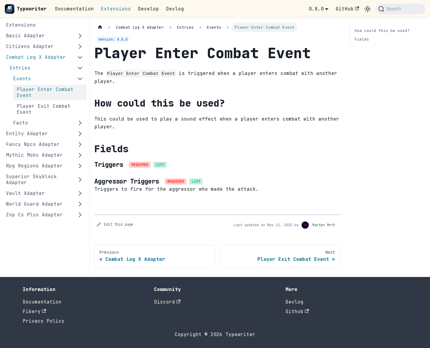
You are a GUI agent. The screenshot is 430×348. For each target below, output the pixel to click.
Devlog (175, 9)
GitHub (347, 9)
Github (297, 311)
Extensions (116, 9)
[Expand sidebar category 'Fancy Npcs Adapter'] (80, 144)
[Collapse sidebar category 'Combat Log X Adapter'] (80, 57)
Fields (362, 39)
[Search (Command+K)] (400, 9)
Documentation (74, 9)
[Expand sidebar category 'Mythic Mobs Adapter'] (80, 155)
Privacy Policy (43, 321)
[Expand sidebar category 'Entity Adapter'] (80, 133)
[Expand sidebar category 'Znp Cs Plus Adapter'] (80, 215)
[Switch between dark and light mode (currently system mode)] (367, 9)
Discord (167, 302)
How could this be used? (382, 30)
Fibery (34, 311)
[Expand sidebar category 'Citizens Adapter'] (80, 46)
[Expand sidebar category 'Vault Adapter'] (80, 193)
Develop (148, 9)
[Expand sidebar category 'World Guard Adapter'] (80, 204)
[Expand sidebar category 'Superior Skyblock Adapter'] (80, 179)
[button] (46, 68)
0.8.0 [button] (316, 9)
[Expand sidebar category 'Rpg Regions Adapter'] (80, 166)
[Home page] (100, 27)
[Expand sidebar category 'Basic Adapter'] (80, 36)
